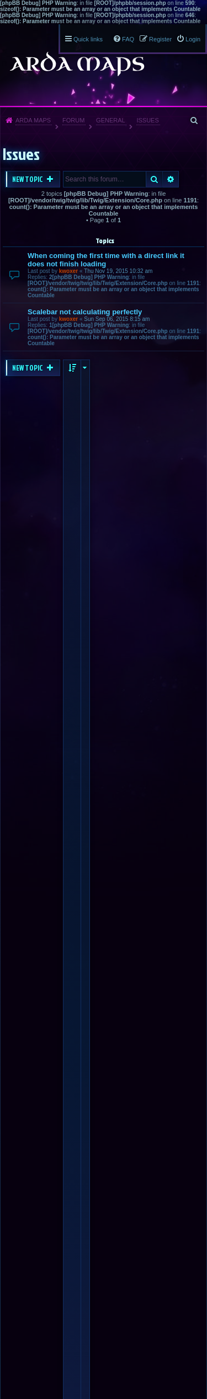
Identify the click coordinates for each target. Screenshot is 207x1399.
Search (154, 179)
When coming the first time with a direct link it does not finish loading (106, 259)
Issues (147, 120)
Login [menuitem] (192, 39)
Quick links (88, 39)
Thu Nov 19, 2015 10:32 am (118, 271)
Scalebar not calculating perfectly (85, 312)
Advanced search (171, 179)
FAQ (128, 39)
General (110, 120)
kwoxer (68, 271)
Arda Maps (33, 120)
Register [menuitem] (160, 39)
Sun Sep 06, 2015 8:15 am (117, 319)
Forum (73, 120)
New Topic (28, 179)
